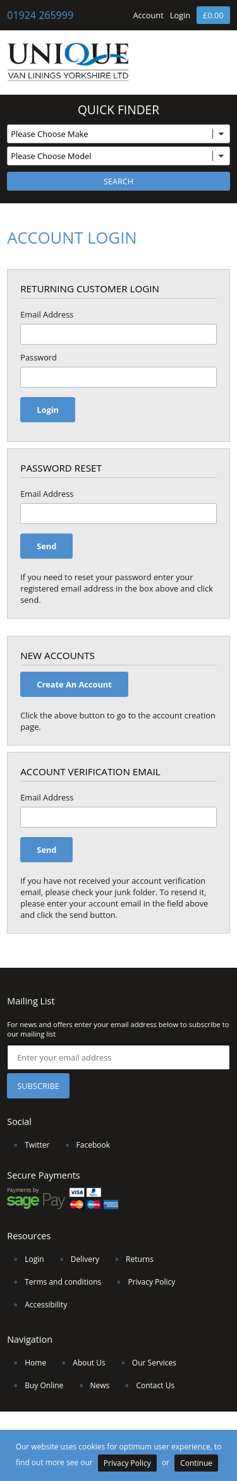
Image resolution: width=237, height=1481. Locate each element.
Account (148, 15)
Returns (131, 1259)
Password (38, 357)
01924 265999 (40, 15)
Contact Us (146, 1385)
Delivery (76, 1259)
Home (26, 1362)
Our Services (145, 1362)
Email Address (46, 314)
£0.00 (213, 15)
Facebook (84, 1144)
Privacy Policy (142, 1281)
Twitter (28, 1144)
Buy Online (35, 1385)
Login (180, 15)
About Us (80, 1362)
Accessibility (37, 1304)
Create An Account (74, 684)
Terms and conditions (54, 1281)
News (91, 1385)
